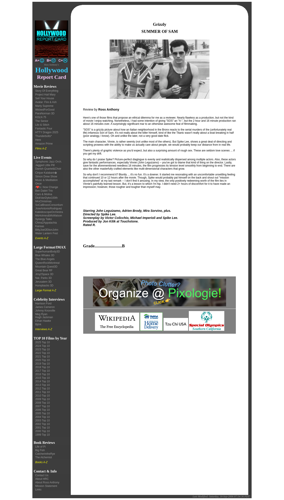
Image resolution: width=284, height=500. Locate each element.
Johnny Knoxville (45, 310)
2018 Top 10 (42, 367)
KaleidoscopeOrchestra (49, 212)
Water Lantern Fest (46, 233)
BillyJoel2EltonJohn (46, 229)
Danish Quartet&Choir (48, 168)
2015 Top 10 (42, 377)
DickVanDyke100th (46, 197)
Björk (38, 324)
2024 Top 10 (42, 345)
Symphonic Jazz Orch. (48, 161)
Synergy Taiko (43, 219)
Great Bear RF (44, 270)
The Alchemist (43, 457)
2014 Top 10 (42, 381)
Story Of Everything (46, 90)
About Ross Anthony (47, 482)
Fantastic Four (43, 128)
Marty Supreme (44, 105)
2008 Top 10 (42, 402)
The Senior (41, 121)
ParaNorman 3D (45, 113)
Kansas (39, 226)
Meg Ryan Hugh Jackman (44, 316)
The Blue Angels (45, 259)
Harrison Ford (43, 303)
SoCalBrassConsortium (49, 204)
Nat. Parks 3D (43, 278)
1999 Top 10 (42, 434)
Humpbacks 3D (44, 285)
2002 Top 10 (42, 424)
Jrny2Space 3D (44, 274)
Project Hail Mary (45, 94)
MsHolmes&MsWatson (48, 215)
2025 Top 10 (42, 342)
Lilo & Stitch (42, 124)
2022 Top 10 (42, 353)
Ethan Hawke (43, 320)
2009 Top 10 (42, 399)
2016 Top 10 (42, 374)
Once (38, 183)
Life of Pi (40, 446)
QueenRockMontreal (47, 262)
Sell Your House (44, 98)
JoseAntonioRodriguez (48, 208)
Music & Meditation (46, 180)
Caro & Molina (43, 194)
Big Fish (40, 450)
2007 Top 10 (42, 406)
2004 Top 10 (42, 417)
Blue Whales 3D (44, 255)
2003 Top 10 (42, 420)
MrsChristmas (43, 201)
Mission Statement (46, 486)
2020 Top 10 (42, 360)
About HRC (42, 478)
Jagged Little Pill (45, 165)
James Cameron (45, 307)
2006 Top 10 (42, 409)
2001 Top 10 (42, 427)
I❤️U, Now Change (46, 187)
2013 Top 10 (42, 385)
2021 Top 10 (42, 356)
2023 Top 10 (42, 349)
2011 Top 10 (42, 392)
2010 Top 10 (42, 395)
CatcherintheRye (45, 453)
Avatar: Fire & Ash (46, 102)
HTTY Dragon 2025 (46, 132)
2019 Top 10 (42, 363)
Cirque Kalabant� (46, 172)
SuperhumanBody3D (47, 251)
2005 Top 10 (42, 413)
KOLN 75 (40, 117)
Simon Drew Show (46, 176)
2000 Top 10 (42, 431)
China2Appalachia (46, 222)
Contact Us (41, 475)
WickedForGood (45, 109)
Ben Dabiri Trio (44, 190)
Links (38, 489)
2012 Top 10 (42, 388)
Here (38, 139)
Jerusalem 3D (43, 281)
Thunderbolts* (43, 136)
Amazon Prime (44, 143)
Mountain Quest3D (46, 266)
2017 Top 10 (42, 370)
